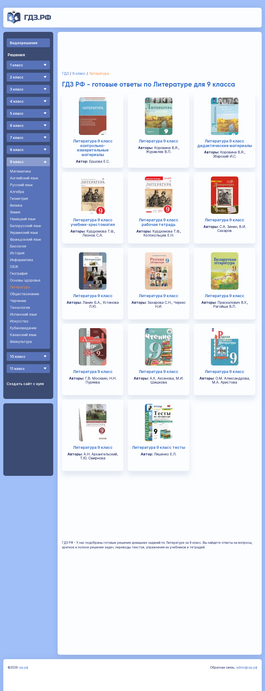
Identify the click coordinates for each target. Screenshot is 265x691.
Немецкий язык (23, 219)
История (17, 253)
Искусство (19, 321)
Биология (18, 246)
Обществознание (24, 294)
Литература (20, 287)
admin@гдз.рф (246, 667)
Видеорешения (23, 43)
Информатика (21, 260)
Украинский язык (24, 232)
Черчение (18, 300)
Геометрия (19, 198)
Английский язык (24, 178)
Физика (16, 205)
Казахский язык (23, 334)
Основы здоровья (25, 280)
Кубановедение (23, 328)
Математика (20, 171)
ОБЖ (14, 266)
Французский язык (25, 239)
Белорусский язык (25, 225)
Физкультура (21, 341)
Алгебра (17, 191)
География (18, 273)
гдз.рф (23, 667)
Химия (15, 212)
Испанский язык (23, 314)
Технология (20, 307)
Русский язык (21, 185)
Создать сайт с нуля (25, 384)
